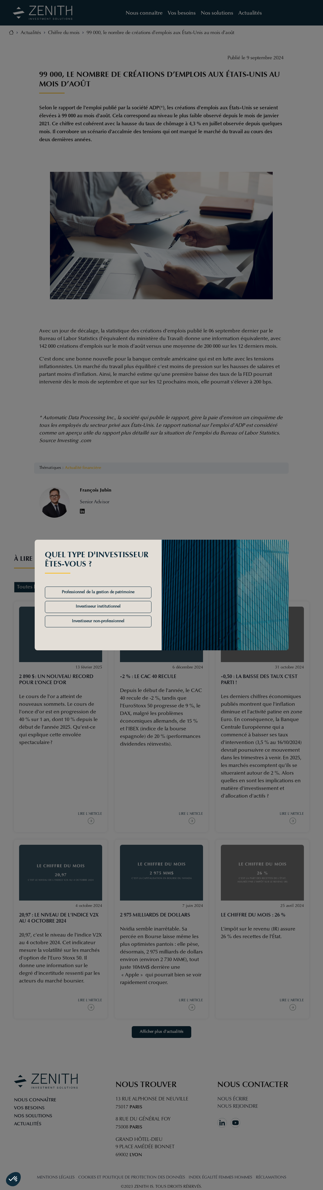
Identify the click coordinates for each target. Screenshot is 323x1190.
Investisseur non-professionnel (98, 621)
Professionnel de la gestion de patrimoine (98, 592)
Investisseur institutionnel (98, 607)
